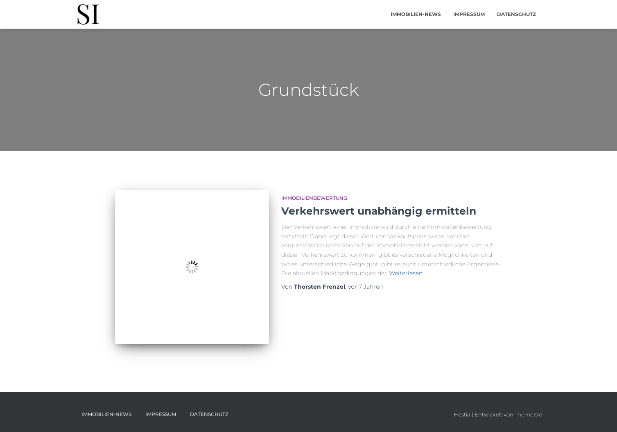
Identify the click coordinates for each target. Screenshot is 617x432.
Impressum (469, 14)
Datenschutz (516, 14)
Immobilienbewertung (314, 198)
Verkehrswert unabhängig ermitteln (378, 211)
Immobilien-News (416, 14)
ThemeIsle (528, 414)
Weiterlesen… (407, 273)
